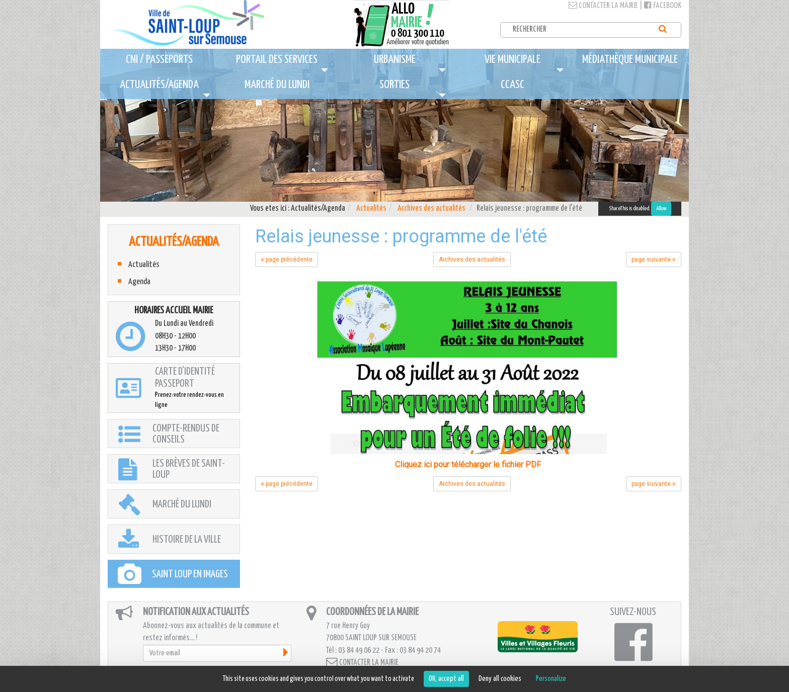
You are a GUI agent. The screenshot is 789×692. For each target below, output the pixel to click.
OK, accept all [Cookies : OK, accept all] (446, 678)
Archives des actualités (431, 208)
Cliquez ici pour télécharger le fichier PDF (468, 464)
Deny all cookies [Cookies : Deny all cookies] (500, 678)
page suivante (654, 259)
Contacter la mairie (603, 6)
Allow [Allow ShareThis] (661, 208)
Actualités (371, 208)
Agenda (139, 282)
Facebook (662, 6)
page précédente (286, 259)
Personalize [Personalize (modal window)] (551, 678)
